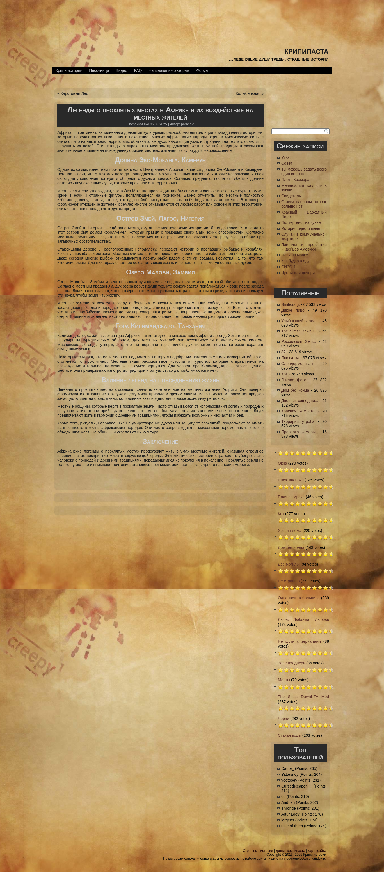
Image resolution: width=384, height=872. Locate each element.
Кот (284, 374)
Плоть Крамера (295, 179)
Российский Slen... (298, 341)
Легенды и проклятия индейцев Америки (304, 246)
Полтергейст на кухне (301, 222)
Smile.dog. (290, 304)
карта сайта (317, 851)
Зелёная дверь (291, 663)
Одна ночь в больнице (299, 598)
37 (283, 352)
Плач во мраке (294, 255)
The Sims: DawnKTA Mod (303, 696)
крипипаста (306, 50)
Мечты (284, 680)
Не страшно (289, 581)
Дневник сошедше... (299, 400)
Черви (283, 718)
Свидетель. (291, 196)
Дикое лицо (293, 310)
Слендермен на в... (299, 363)
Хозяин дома (289, 530)
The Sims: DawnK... (299, 331)
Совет (286, 163)
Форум (202, 70)
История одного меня (300, 228)
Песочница (99, 70)
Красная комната (297, 411)
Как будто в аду (295, 261)
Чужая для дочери (298, 272)
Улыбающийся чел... (300, 320)
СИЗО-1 (288, 267)
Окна (282, 463)
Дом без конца (295, 390)
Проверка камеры (298, 432)
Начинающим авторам (168, 70)
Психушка (290, 357)
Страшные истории (258, 851)
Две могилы (289, 564)
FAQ (138, 70)
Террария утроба (297, 421)
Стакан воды (289, 735)
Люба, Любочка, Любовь (303, 619)
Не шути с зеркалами (299, 641)
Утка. (286, 157)
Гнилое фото (293, 380)
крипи (280, 851)
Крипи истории (69, 70)
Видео (121, 70)
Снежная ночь (291, 480)
